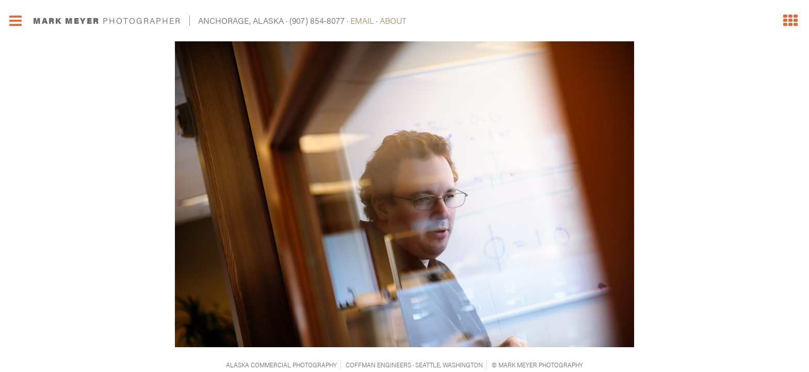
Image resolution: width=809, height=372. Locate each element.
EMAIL (362, 20)
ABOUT (393, 20)
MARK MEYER (107, 20)
